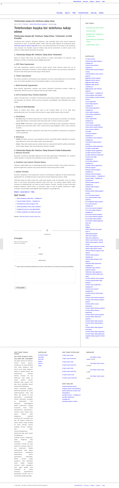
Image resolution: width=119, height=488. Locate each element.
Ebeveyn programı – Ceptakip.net (95, 176)
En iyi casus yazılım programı (93, 208)
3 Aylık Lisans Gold (67, 362)
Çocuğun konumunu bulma (93, 152)
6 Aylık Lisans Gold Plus (69, 371)
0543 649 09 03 (77, 1)
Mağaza (87, 227)
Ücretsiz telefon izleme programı (94, 314)
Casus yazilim (89, 123)
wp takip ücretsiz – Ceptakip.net (71, 395)
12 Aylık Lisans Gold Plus (69, 378)
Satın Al (98, 1)
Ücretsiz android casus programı (94, 278)
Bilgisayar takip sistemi (92, 82)
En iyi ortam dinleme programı (94, 216)
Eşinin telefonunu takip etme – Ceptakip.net (29, 198)
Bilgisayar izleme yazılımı (92, 80)
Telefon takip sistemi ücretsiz (93, 248)
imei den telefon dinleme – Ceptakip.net (28, 201)
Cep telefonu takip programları (94, 146)
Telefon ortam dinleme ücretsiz (94, 240)
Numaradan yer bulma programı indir (27, 204)
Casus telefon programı (92, 112)
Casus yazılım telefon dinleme (94, 127)
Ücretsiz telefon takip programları (94, 331)
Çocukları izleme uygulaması (93, 165)
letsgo (55, 24)
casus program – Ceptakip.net (94, 93)
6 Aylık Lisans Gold (67, 368)
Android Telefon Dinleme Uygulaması (38, 24)
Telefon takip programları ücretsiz (94, 246)
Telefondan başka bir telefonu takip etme (26, 45)
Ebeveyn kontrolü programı (93, 174)
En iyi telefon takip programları (94, 221)
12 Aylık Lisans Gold (68, 374)
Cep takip (88, 131)
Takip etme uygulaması (92, 238)
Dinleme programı (90, 167)
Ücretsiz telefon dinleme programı (95, 308)
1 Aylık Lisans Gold (67, 355)
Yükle (103, 1)
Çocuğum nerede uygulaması (93, 150)
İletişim (92, 1)
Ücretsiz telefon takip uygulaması (94, 334)
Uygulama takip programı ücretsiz (95, 336)
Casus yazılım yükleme (92, 129)
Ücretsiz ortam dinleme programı (94, 297)
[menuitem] (77, 1)
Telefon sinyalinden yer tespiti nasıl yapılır (29, 212)
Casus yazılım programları (93, 125)
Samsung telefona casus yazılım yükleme (29, 206)
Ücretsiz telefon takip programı (94, 321)
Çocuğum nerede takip (91, 148)
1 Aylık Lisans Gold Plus (69, 358)
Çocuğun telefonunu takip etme (94, 155)
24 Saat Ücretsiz (90, 59)
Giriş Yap (85, 1)
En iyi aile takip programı (92, 195)
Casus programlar (90, 101)
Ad (40, 247)
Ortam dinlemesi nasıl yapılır (93, 229)
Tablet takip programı (91, 233)
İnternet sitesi (42, 260)
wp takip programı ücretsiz (69, 401)
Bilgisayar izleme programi (93, 78)
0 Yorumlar (25, 24)
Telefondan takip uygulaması (93, 272)
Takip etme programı (91, 235)
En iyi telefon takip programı (93, 218)
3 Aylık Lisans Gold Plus (69, 365)
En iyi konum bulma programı (93, 214)
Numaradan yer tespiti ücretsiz (95, 28)
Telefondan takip (91, 31)
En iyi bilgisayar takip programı (94, 201)
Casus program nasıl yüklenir (93, 95)
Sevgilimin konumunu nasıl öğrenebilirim (28, 209)
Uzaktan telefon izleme (92, 45)
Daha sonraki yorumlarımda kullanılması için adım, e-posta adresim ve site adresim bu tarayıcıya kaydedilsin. (45, 266)
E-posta (41, 254)
